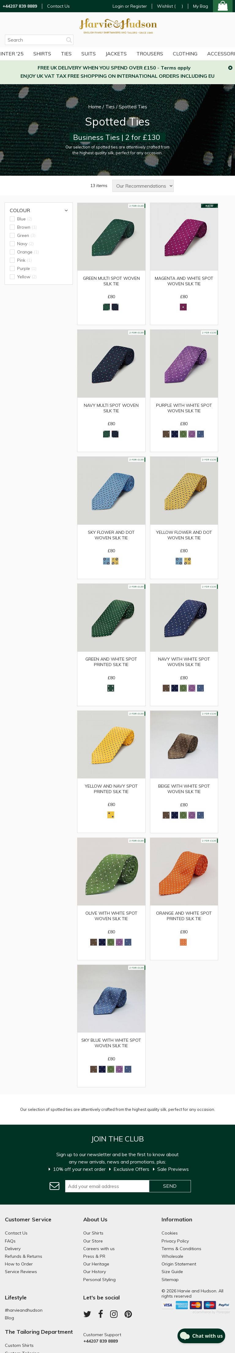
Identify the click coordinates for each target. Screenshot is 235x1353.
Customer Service (28, 1220)
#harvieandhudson (24, 1311)
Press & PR (94, 1257)
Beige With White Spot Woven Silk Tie (184, 789)
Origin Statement (179, 1265)
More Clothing (159, 54)
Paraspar (223, 1313)
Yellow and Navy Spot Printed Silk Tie (111, 789)
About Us (95, 1220)
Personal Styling (99, 1280)
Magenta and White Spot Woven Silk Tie (184, 281)
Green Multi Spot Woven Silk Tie (111, 281)
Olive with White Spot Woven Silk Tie (111, 916)
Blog (9, 1318)
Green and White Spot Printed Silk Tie (111, 662)
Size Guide (172, 1272)
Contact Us (58, 6)
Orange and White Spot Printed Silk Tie (184, 916)
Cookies (170, 1234)
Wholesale (172, 1257)
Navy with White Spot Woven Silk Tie (184, 662)
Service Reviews (21, 1272)
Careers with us (99, 1249)
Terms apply (176, 68)
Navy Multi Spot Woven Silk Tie (111, 408)
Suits (54, 54)
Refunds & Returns (23, 1257)
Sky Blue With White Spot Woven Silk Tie (111, 1043)
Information (177, 1220)
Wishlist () (170, 6)
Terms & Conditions (181, 1249)
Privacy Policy (175, 1242)
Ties (32, 54)
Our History (94, 1272)
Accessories (206, 54)
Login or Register (130, 6)
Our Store (93, 1242)
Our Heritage (96, 1265)
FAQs (10, 1242)
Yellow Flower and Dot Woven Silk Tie (183, 535)
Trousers (116, 54)
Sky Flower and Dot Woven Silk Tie (111, 535)
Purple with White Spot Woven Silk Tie (184, 408)
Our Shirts (93, 1234)
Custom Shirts (19, 1346)
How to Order (19, 1265)
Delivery (13, 1249)
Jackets (82, 54)
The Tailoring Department (39, 1332)
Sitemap (170, 1280)
